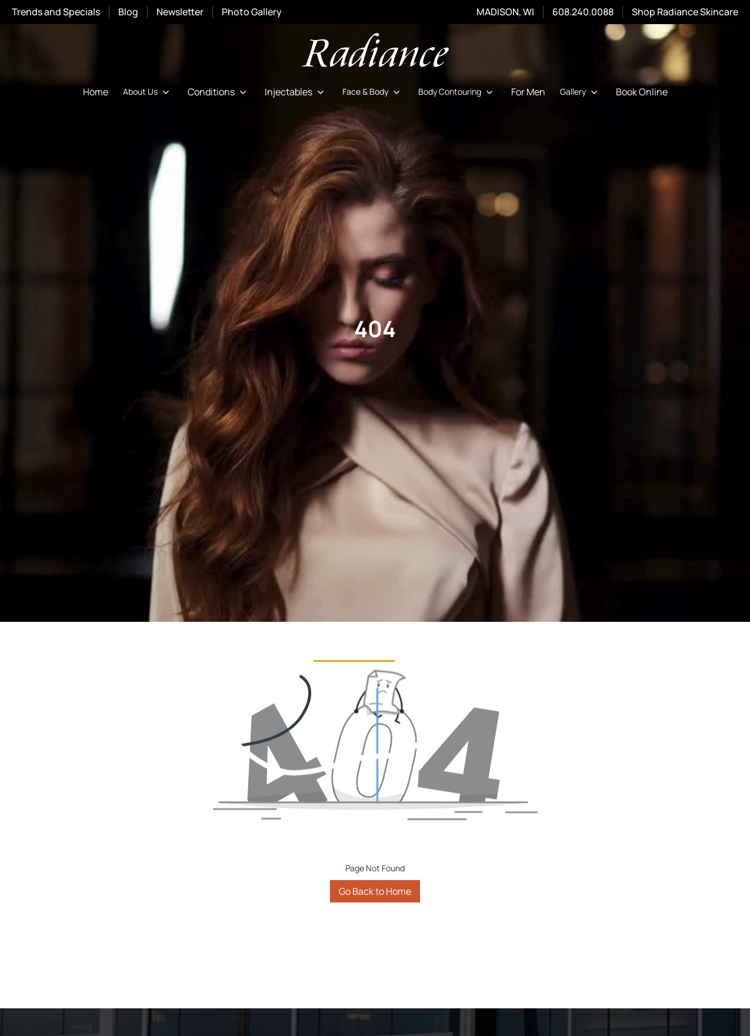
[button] (148, 92)
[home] (375, 52)
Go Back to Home (375, 891)
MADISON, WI (505, 11)
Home (95, 91)
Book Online (642, 91)
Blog (128, 11)
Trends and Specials (56, 11)
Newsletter (180, 12)
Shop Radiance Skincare (685, 11)
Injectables (288, 91)
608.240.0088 (583, 11)
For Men (528, 91)
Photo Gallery (252, 11)
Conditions (211, 91)
